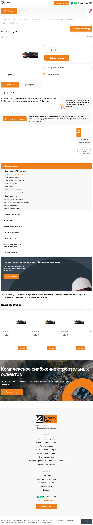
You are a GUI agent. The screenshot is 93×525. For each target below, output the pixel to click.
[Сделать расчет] (12, 400)
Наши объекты (46, 495)
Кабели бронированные (11, 178)
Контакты (46, 498)
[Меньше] (47, 51)
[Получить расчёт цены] (14, 120)
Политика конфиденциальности (46, 436)
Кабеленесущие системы (12, 216)
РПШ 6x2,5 (64, 339)
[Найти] (21, 12)
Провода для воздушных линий (14, 200)
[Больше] (55, 51)
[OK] (86, 521)
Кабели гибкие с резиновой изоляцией (16, 175)
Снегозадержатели (10, 240)
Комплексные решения (46, 488)
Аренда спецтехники (10, 254)
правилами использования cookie (39, 522)
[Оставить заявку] (11, 278)
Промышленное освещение (13, 228)
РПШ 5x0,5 (35, 339)
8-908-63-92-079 (85, 4)
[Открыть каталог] (9, 12)
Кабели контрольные (10, 185)
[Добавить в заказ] (56, 59)
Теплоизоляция (9, 222)
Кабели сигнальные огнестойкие (14, 191)
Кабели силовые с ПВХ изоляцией (15, 172)
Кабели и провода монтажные (14, 182)
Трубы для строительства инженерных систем (12, 247)
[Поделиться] (6, 38)
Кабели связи (8, 188)
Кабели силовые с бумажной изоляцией (17, 194)
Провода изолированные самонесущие (17, 203)
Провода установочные (11, 210)
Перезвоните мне (46, 508)
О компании (46, 484)
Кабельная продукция (11, 167)
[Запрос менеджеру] (80, 29)
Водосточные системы (11, 234)
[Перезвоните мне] (61, 4)
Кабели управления (10, 197)
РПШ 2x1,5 (6, 339)
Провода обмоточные (11, 206)
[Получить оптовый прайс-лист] (84, 143)
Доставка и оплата (46, 491)
